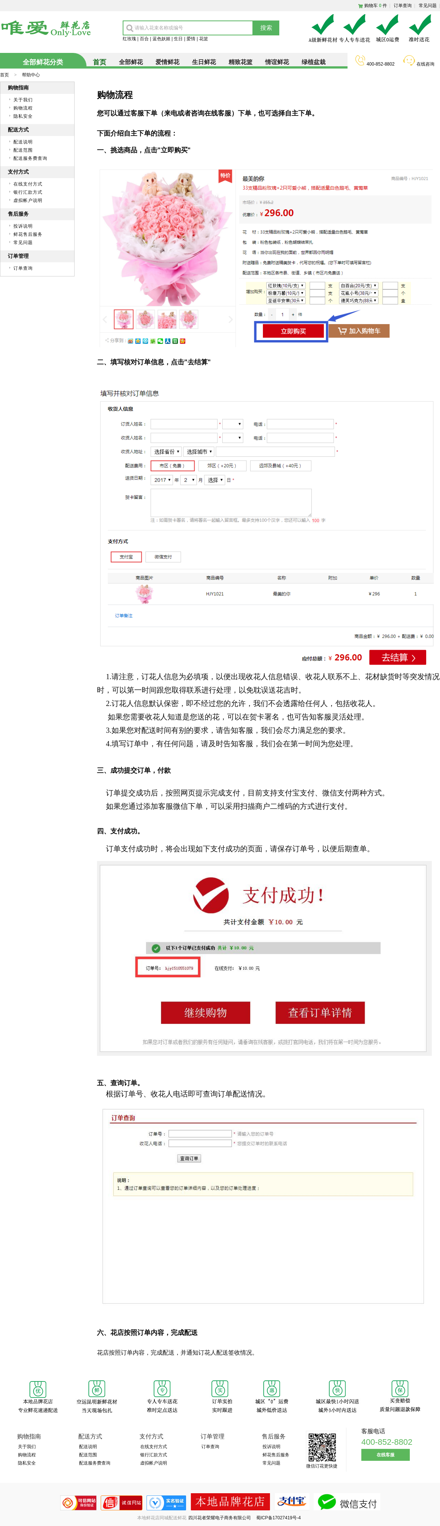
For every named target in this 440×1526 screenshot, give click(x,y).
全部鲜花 (131, 62)
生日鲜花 (204, 62)
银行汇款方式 (28, 192)
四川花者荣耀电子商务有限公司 (220, 1517)
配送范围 (23, 150)
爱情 (190, 38)
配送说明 (23, 142)
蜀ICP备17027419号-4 (278, 1517)
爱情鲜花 (167, 62)
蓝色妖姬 (161, 38)
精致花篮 (240, 62)
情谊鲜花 (277, 62)
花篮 (203, 38)
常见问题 (428, 5)
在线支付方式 (28, 184)
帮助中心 (31, 74)
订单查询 (403, 5)
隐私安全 (23, 116)
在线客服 (386, 1454)
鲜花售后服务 (28, 234)
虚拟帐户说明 (28, 200)
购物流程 (23, 108)
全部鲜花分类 (43, 62)
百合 (144, 38)
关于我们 (23, 99)
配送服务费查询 (30, 158)
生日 (178, 38)
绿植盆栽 (314, 62)
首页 (4, 74)
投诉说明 (23, 226)
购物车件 (375, 5)
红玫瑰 (129, 38)
